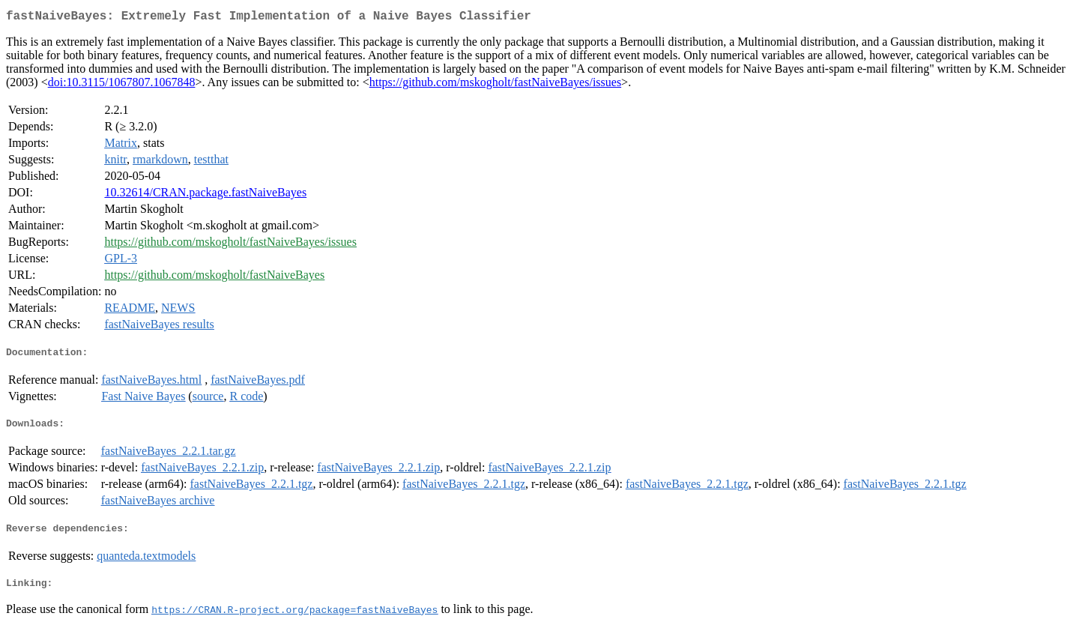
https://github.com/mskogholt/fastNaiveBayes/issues (495, 85)
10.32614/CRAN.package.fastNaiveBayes (205, 195)
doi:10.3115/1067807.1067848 (122, 85)
